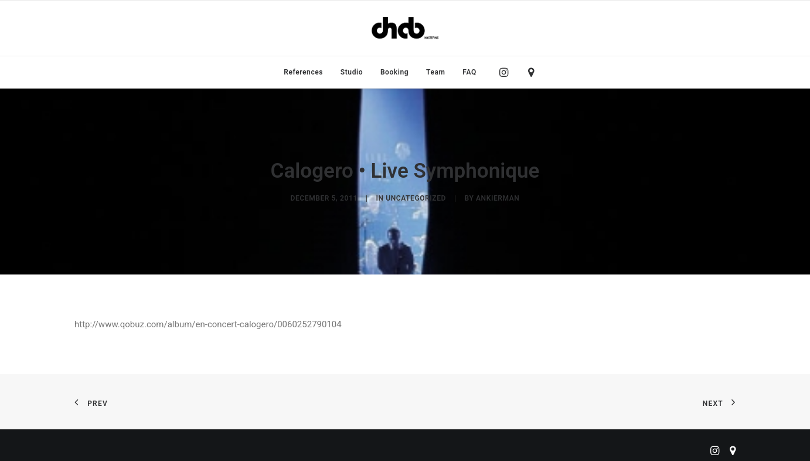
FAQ (469, 72)
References (303, 72)
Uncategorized (416, 196)
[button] (507, 72)
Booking (394, 72)
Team (435, 72)
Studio (352, 72)
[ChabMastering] (405, 28)
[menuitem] (303, 72)
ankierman (497, 196)
